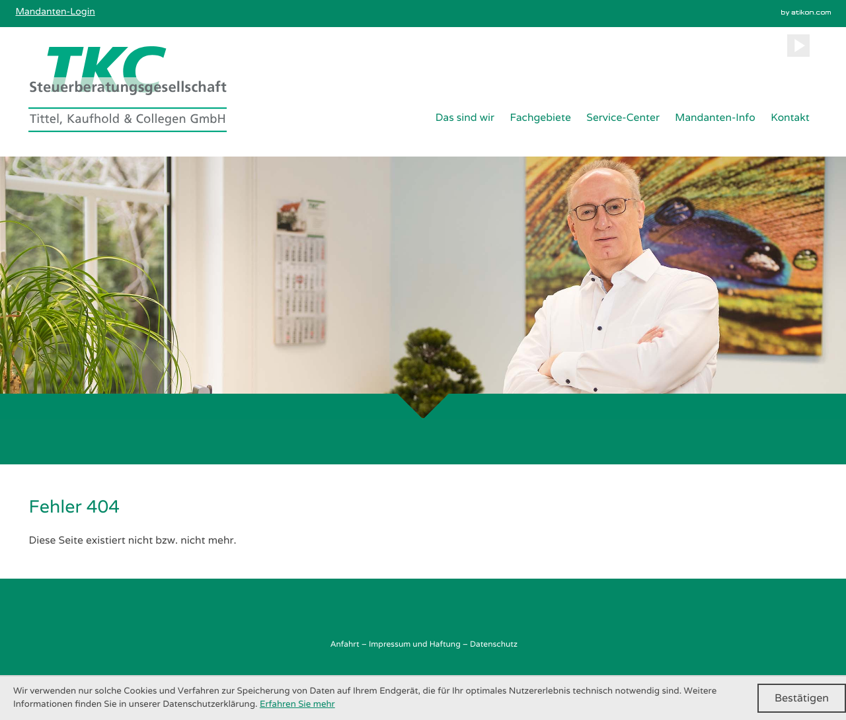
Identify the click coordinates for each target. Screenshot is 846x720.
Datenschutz (494, 644)
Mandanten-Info (715, 117)
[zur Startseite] (127, 89)
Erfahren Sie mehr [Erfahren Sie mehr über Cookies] (297, 704)
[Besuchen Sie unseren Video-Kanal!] (798, 45)
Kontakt (790, 117)
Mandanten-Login (55, 12)
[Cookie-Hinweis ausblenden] (801, 698)
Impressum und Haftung (415, 644)
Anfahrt (344, 644)
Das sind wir (465, 117)
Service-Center (623, 117)
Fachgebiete (540, 117)
